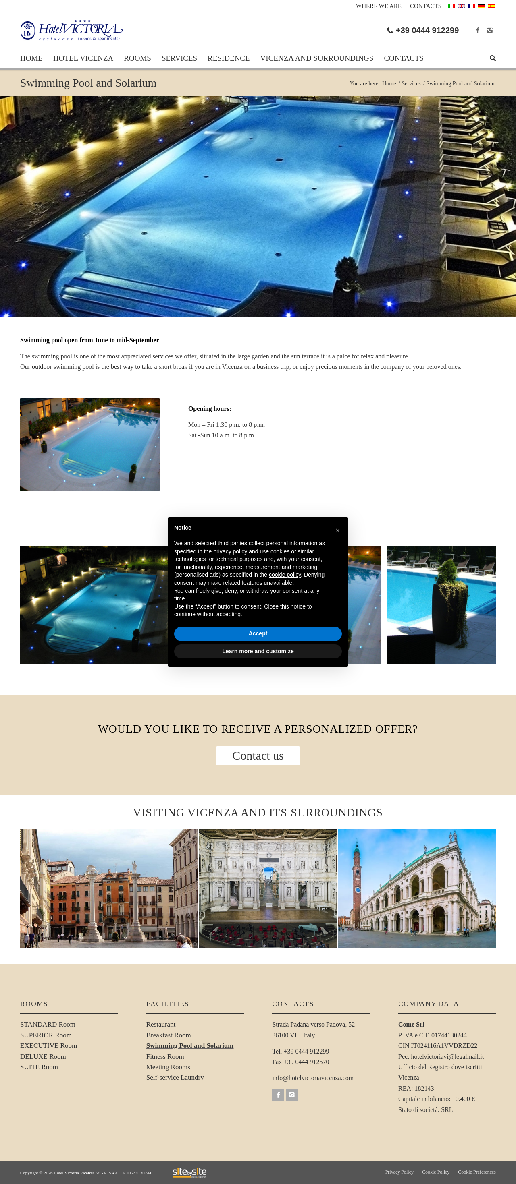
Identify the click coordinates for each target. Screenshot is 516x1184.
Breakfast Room (168, 1035)
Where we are (379, 6)
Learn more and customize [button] (257, 651)
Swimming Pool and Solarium (88, 83)
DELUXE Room (43, 1056)
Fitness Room (165, 1056)
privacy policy (230, 551)
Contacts (425, 6)
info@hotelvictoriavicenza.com (313, 1077)
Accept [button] (258, 633)
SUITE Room (39, 1067)
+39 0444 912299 (427, 30)
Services (411, 84)
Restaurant (161, 1024)
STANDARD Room (47, 1024)
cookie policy (285, 574)
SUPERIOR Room (46, 1035)
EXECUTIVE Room (48, 1045)
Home (389, 84)
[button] (337, 530)
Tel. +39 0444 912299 (300, 1051)
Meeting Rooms (168, 1067)
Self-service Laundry (175, 1077)
